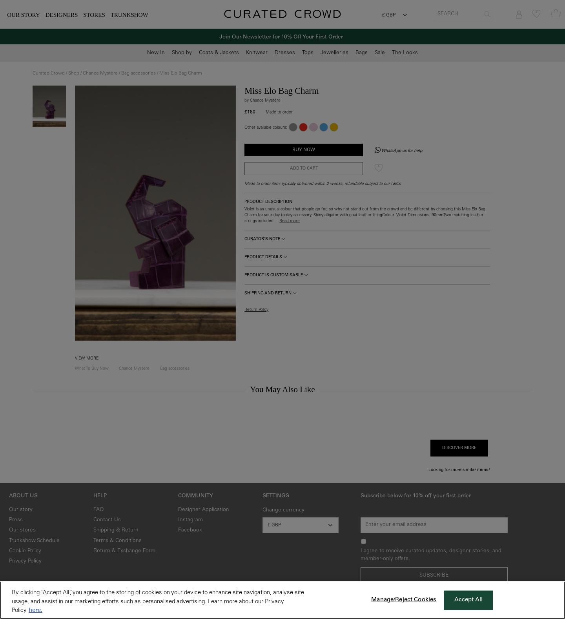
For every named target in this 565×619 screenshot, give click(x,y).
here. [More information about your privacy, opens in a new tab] (35, 611)
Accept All (468, 600)
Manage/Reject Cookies (403, 600)
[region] (282, 600)
